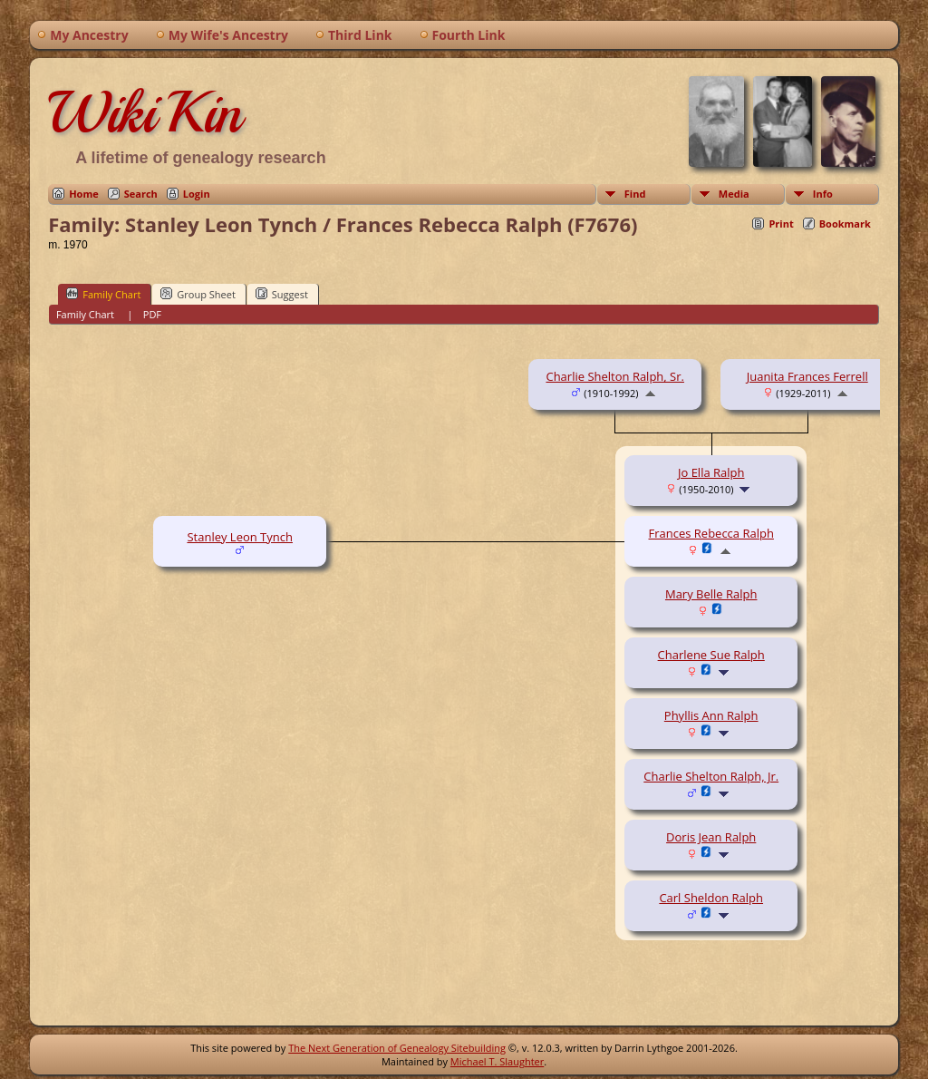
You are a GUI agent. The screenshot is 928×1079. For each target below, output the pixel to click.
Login (196, 193)
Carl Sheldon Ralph (711, 897)
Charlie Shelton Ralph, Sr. (614, 376)
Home (84, 193)
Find (635, 193)
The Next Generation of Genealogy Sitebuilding (397, 1048)
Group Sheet (198, 294)
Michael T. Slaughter (497, 1061)
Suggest (282, 294)
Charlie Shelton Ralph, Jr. (710, 776)
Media (734, 193)
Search (141, 193)
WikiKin (145, 112)
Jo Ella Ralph (711, 472)
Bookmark (845, 223)
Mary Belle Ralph (711, 594)
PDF (152, 314)
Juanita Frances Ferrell (807, 376)
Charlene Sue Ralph (711, 654)
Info (823, 193)
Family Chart (103, 294)
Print (780, 223)
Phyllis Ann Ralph (711, 715)
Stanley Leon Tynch (240, 537)
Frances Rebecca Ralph (711, 533)
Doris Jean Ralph (711, 837)
